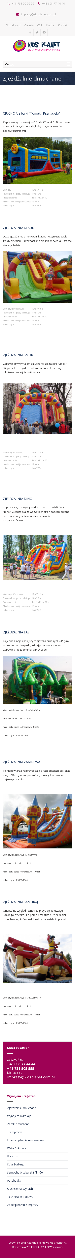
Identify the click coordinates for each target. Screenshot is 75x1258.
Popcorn (12, 1156)
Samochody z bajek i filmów (25, 1172)
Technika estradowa (20, 1197)
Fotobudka (14, 1180)
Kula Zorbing (15, 1164)
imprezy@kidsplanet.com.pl (38, 14)
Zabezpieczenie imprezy (22, 1205)
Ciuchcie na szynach (20, 1188)
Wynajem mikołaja (19, 1116)
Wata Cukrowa (16, 1148)
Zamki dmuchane (18, 1124)
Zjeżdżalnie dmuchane (21, 1108)
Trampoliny (14, 1132)
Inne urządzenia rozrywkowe (25, 1140)
